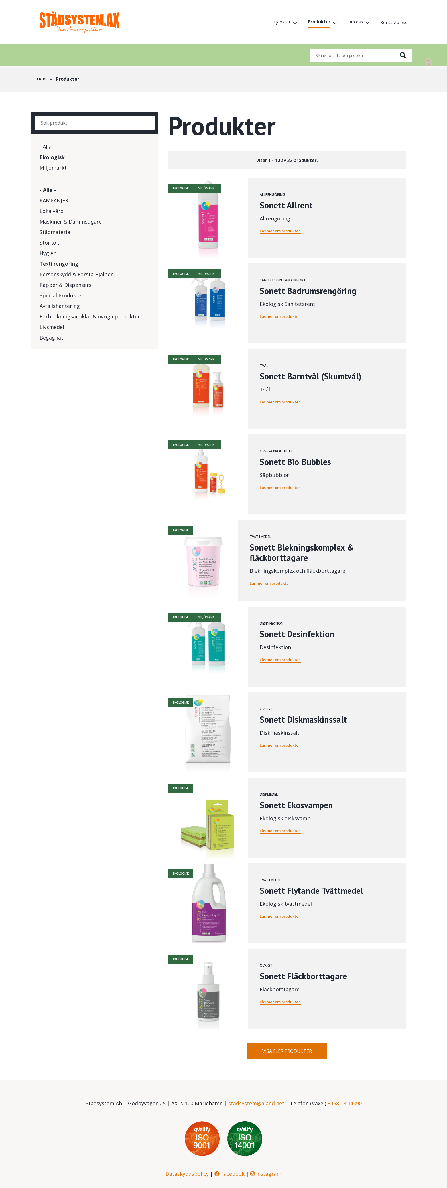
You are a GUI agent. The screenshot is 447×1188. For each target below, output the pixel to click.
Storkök (49, 242)
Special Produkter (62, 295)
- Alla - (47, 146)
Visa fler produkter (287, 1051)
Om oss (354, 22)
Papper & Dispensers (66, 284)
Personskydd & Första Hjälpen (77, 274)
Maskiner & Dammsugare (71, 221)
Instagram (266, 1174)
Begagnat (51, 337)
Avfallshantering (60, 305)
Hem (42, 79)
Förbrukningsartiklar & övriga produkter (90, 316)
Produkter (317, 22)
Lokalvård (52, 211)
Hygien (48, 253)
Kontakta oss (393, 22)
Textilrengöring (59, 263)
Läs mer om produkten (282, 230)
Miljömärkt (53, 167)
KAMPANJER (54, 200)
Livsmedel (52, 327)
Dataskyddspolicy (187, 1174)
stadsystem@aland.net (256, 1103)
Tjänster (279, 22)
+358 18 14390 (345, 1103)
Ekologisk (52, 157)
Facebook (229, 1174)
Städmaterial (56, 232)
